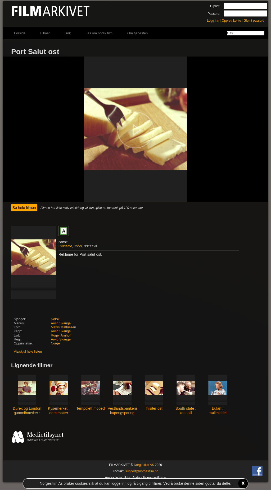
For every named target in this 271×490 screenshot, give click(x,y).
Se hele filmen (24, 208)
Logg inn (213, 20)
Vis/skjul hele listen (28, 351)
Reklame (65, 246)
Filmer (45, 33)
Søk (68, 33)
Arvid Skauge (61, 323)
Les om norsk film (98, 33)
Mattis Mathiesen (63, 327)
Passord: (214, 14)
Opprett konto (231, 20)
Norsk (55, 319)
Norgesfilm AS (144, 465)
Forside (19, 33)
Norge (55, 343)
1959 (78, 246)
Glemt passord (253, 20)
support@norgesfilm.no (141, 471)
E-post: (215, 6)
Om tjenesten (137, 33)
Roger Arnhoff (61, 335)
